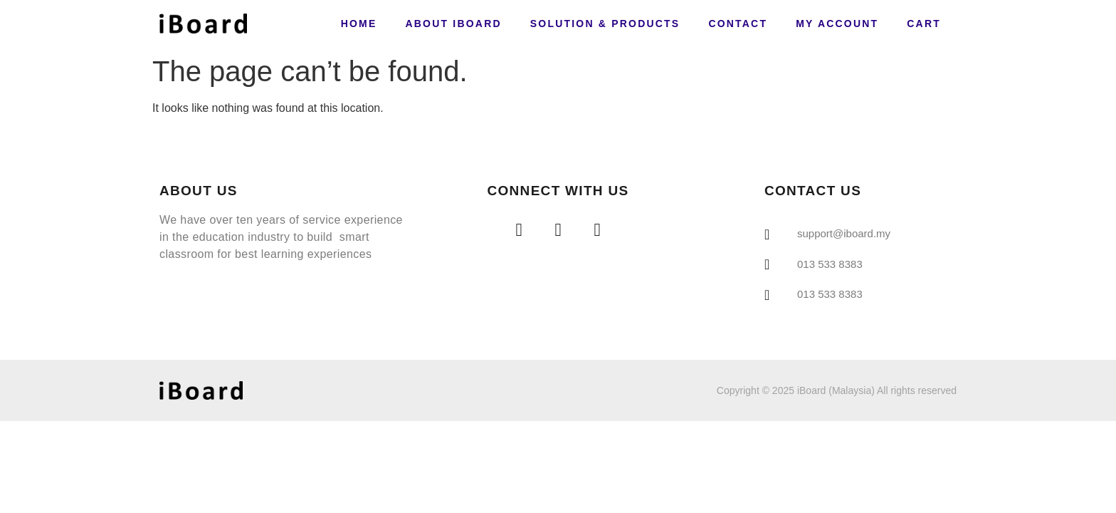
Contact (737, 23)
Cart (924, 23)
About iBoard (453, 23)
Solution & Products (605, 23)
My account (837, 23)
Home (359, 23)
